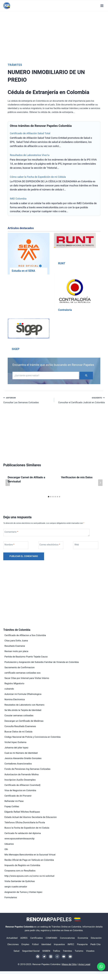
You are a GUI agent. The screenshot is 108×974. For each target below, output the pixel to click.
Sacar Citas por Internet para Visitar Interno (27, 678)
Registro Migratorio (14, 683)
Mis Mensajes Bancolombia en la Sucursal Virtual (30, 854)
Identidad (46, 944)
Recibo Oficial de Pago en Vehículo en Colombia (29, 860)
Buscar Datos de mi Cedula (18, 731)
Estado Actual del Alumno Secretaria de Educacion (31, 817)
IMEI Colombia (18, 198)
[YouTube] (63, 956)
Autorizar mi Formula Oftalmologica (23, 694)
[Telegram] (57, 956)
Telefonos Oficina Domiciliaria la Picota (25, 822)
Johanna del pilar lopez (16, 747)
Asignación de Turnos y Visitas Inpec (23, 892)
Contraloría (65, 310)
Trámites (15, 64)
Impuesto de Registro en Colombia (22, 865)
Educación (96, 938)
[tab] (48, 496)
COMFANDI (51, 938)
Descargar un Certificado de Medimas (24, 721)
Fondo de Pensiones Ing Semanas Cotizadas (28, 769)
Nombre (9, 544)
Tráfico (56, 951)
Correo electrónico (49, 544)
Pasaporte (82, 944)
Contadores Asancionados (18, 763)
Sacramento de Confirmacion (20, 667)
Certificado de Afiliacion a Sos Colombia (25, 635)
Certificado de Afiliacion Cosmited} (23, 785)
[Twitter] (44, 956)
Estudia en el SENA (23, 270)
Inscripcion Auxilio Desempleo (20, 779)
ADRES (23, 938)
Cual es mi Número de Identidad (21, 753)
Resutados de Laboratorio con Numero (24, 704)
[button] (101, 967)
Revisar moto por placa (16, 651)
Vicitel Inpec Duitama (15, 742)
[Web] (85, 545)
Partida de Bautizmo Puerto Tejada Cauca (26, 656)
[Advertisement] (54, 35)
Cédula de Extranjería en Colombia (50, 92)
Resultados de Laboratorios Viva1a (29, 155)
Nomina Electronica (15, 699)
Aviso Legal (84, 964)
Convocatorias (67, 938)
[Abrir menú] (102, 5)
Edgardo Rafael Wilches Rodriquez (22, 811)
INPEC (71, 944)
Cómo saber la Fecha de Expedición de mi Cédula (38, 176)
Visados (90, 951)
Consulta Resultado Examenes (20, 726)
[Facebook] (37, 956)
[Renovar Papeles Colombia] (6, 5)
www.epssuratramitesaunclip (19, 838)
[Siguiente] (100, 482)
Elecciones (13, 944)
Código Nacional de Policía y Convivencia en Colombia (33, 737)
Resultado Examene (15, 646)
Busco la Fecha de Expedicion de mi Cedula (27, 827)
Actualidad (12, 938)
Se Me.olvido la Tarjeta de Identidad (23, 710)
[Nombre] (15, 545)
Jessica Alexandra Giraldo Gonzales (23, 758)
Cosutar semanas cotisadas (19, 715)
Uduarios (9, 844)
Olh (6, 849)
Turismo (79, 951)
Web (76, 544)
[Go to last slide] (7, 482)
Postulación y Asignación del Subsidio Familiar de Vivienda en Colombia (42, 662)
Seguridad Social (31, 951)
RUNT (61, 263)
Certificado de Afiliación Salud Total (30, 133)
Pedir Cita (95, 944)
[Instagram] (50, 956)
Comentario (11, 531)
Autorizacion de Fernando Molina (22, 774)
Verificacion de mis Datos (77, 477)
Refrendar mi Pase (14, 801)
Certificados (36, 938)
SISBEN (46, 951)
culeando (9, 688)
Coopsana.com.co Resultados (20, 870)
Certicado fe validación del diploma (23, 833)
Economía (83, 938)
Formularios (11, 897)
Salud (16, 951)
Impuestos (59, 944)
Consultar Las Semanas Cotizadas (27, 400)
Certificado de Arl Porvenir (18, 795)
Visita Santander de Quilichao (20, 881)
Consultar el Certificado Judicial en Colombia (80, 400)
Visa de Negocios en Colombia (20, 790)
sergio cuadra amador (16, 886)
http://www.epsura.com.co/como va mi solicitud (29, 876)
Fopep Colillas (12, 806)
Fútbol (35, 944)
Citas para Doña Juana (16, 640)
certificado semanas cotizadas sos (23, 672)
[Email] (70, 956)
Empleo (25, 944)
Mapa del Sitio (69, 964)
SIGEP (15, 349)
